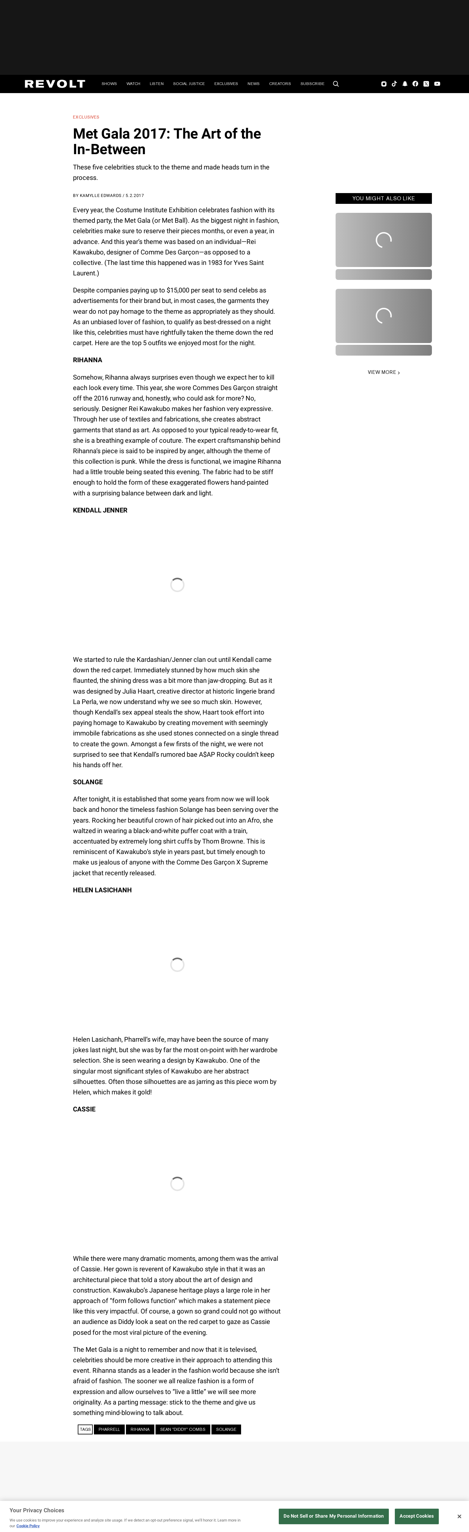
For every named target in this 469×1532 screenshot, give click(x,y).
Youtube (437, 84)
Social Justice (189, 83)
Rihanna (140, 1429)
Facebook (415, 84)
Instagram (384, 84)
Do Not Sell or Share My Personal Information (334, 1516)
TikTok (394, 84)
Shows (109, 83)
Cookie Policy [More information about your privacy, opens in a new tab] (28, 1526)
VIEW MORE (382, 372)
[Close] (459, 1516)
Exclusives (226, 83)
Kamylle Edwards (101, 195)
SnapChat (405, 84)
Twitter (426, 84)
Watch (133, 83)
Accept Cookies (417, 1516)
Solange (226, 1429)
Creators (280, 83)
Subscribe (313, 83)
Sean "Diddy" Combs (182, 1429)
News (254, 83)
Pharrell (109, 1429)
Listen (157, 83)
